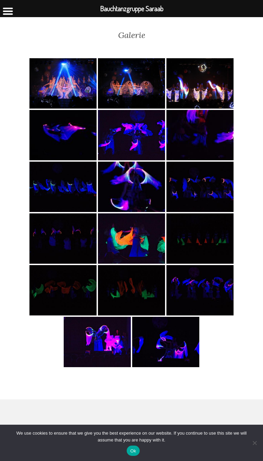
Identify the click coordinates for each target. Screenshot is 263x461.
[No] (254, 442)
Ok (133, 450)
